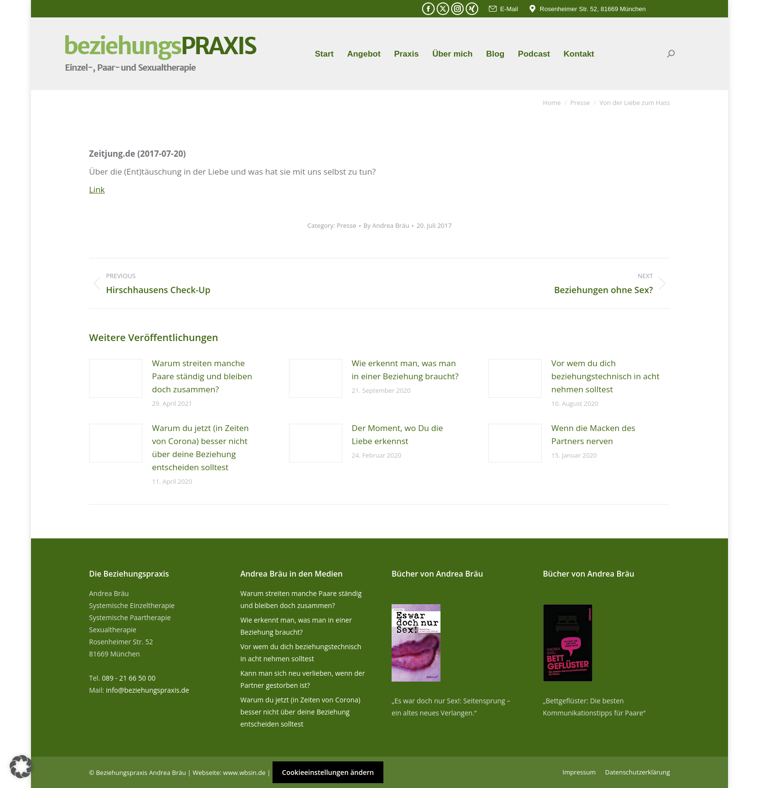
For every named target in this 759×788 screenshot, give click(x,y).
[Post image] (115, 378)
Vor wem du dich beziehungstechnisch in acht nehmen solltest (605, 376)
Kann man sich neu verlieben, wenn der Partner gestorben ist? (303, 679)
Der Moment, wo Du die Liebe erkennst (397, 434)
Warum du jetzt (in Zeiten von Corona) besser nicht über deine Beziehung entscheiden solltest (200, 447)
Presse (346, 225)
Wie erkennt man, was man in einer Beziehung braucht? (405, 369)
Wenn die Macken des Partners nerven (593, 434)
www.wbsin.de (244, 772)
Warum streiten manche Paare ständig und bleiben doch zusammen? (202, 376)
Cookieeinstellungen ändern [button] (328, 772)
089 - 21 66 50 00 (128, 678)
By (387, 225)
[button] (21, 766)
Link (97, 189)
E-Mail (503, 9)
